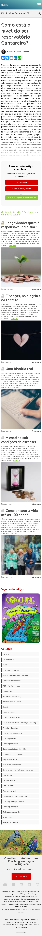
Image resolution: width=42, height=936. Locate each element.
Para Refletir (7, 775)
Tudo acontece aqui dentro (13, 812)
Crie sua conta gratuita (21, 189)
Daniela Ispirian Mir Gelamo (15, 51)
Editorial (6, 654)
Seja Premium (21, 876)
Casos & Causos (9, 712)
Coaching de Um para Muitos (13, 801)
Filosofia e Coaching (10, 728)
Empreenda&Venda (10, 759)
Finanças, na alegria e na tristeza (21, 298)
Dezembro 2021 (7, 362)
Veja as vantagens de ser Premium (22, 198)
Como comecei (8, 786)
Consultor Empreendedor (12, 681)
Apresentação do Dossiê (12, 702)
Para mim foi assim (10, 791)
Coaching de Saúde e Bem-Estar (14, 749)
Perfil (5, 665)
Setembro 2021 (7, 577)
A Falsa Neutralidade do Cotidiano (15, 675)
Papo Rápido (7, 691)
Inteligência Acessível (10, 822)
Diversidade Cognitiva (11, 670)
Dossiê (5, 707)
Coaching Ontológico (10, 807)
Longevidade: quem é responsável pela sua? (20, 225)
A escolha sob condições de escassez (19, 439)
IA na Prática (7, 817)
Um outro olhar (8, 660)
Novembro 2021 (7, 431)
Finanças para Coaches (11, 717)
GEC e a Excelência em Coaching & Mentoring (19, 723)
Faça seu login (21, 182)
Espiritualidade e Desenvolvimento (15, 796)
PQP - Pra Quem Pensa (11, 686)
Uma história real (17, 369)
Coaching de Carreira (10, 744)
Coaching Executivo (10, 738)
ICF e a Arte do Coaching (12, 696)
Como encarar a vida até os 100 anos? (19, 512)
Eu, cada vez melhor (10, 780)
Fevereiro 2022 (7, 289)
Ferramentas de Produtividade (14, 754)
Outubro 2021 (6, 504)
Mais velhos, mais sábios (12, 765)
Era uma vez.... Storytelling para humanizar (18, 770)
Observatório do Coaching (12, 733)
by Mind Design (21, 932)
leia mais (12, 245)
